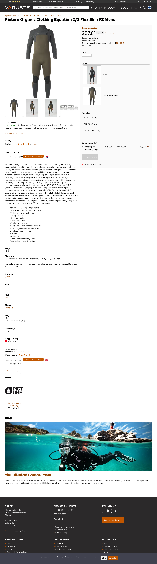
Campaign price (89, 28)
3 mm (7, 276)
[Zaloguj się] (140, 7)
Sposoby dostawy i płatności (17, 552)
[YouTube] (115, 511)
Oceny (12, 1)
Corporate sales (61, 529)
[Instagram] (109, 511)
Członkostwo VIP (61, 546)
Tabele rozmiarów (110, 546)
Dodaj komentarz (13, 371)
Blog (105, 543)
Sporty (96, 7)
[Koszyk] (144, 7)
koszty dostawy (109, 33)
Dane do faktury (61, 532)
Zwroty (9, 543)
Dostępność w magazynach (17, 133)
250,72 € (120, 43)
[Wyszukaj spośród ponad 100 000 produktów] (61, 7)
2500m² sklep (120, 1)
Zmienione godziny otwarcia (17, 531)
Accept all (113, 558)
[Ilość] (87, 55)
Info (134, 7)
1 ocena (34, 144)
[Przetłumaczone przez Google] (13, 156)
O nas (106, 552)
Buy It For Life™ (145, 1)
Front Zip (9, 307)
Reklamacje (11, 546)
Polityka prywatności (63, 549)
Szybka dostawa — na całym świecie (48, 1)
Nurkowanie (19, 15)
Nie (6, 287)
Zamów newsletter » (113, 520)
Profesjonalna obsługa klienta (88, 1)
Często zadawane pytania (64, 527)
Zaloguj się (59, 543)
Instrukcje (10, 549)
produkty (111, 7)
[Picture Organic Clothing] (14, 396)
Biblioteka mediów (111, 549)
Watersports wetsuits (44, 15)
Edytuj (104, 558)
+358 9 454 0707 (65, 510)
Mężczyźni (9, 297)
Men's (58, 15)
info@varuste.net (60, 514)
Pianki (29, 15)
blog (125, 7)
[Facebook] (104, 511)
